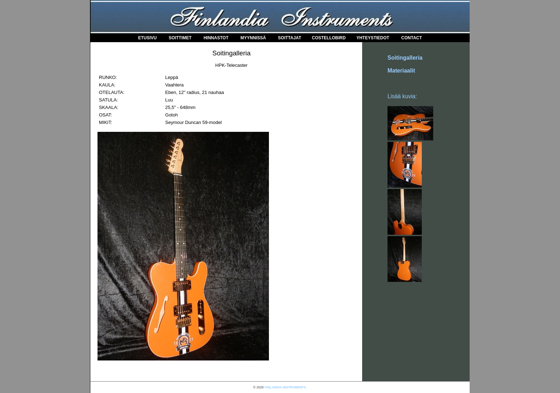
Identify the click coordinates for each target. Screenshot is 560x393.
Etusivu (147, 37)
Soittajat (289, 37)
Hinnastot (216, 37)
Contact (411, 37)
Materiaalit (401, 71)
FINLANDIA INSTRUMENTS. (286, 387)
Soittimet (180, 37)
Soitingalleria (405, 58)
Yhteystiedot (372, 37)
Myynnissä (253, 37)
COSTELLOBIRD (329, 37)
